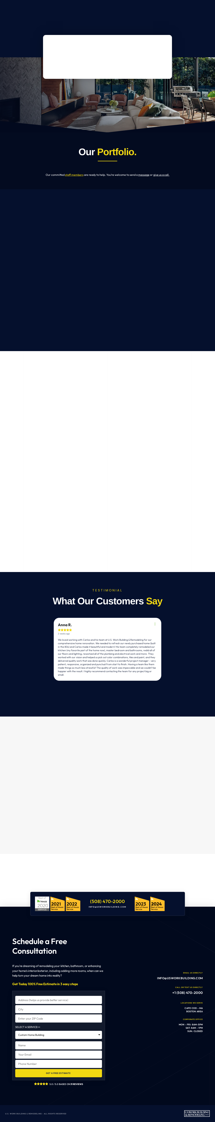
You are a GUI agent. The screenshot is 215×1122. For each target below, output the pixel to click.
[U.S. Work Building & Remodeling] (107, 883)
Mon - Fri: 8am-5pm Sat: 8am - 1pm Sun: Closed (191, 1028)
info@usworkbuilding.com (107, 906)
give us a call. (161, 175)
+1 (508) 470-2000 (187, 992)
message (143, 175)
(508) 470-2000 (107, 901)
